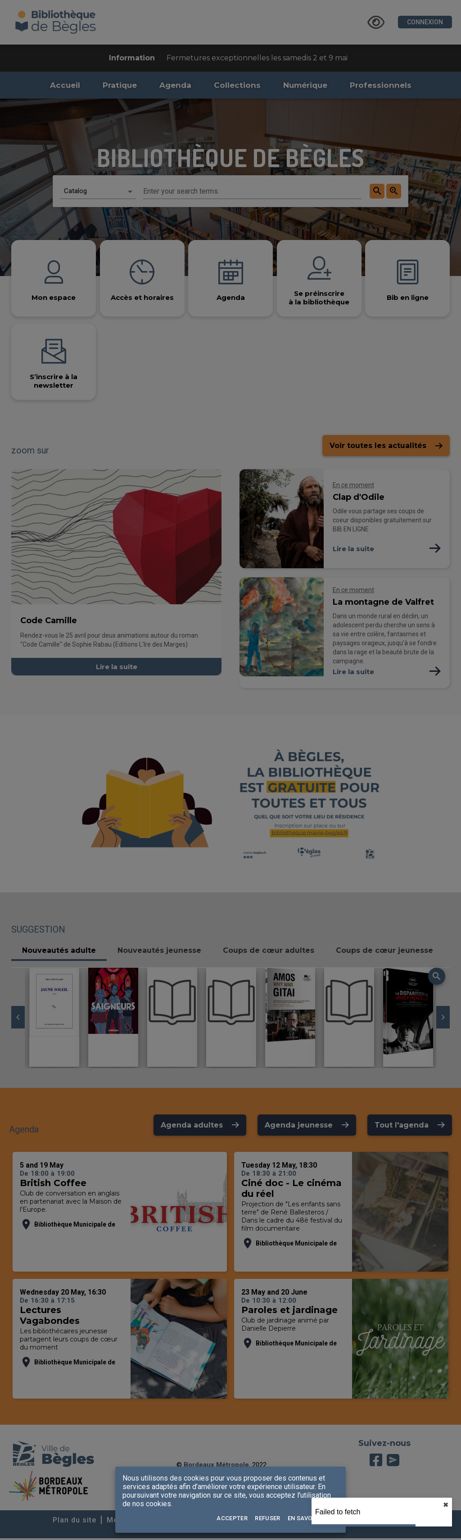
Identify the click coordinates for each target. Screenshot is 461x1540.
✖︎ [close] (445, 1504)
